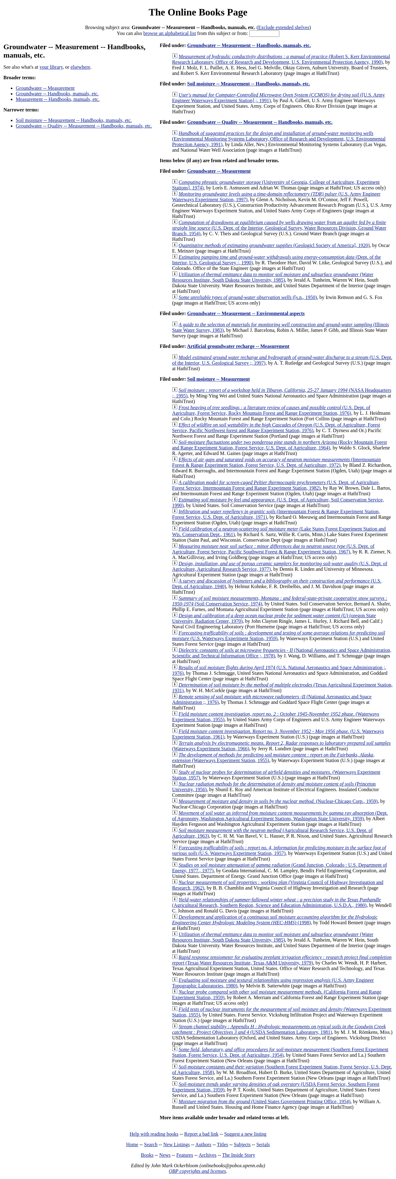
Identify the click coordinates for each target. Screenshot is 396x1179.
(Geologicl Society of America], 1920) (274, 245)
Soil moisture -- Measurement (218, 379)
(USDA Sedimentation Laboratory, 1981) (279, 1029)
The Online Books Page (197, 12)
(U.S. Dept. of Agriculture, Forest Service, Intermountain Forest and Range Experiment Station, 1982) (276, 485)
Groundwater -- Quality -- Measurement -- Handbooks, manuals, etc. (84, 125)
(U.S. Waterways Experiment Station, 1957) (279, 850)
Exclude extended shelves (283, 27)
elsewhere (80, 67)
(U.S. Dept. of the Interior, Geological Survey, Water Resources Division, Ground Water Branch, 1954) (279, 228)
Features (184, 1155)
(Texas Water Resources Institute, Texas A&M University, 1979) (281, 960)
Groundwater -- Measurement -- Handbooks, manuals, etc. (249, 45)
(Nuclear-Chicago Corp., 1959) (278, 801)
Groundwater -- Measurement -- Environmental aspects (246, 313)
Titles (222, 1144)
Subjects (242, 1144)
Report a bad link (201, 1134)
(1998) (274, 919)
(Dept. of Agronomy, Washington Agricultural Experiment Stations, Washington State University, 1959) (280, 815)
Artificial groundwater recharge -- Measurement (238, 346)
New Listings (176, 1144)
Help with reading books (154, 1134)
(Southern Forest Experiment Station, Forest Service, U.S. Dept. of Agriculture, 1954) (280, 1052)
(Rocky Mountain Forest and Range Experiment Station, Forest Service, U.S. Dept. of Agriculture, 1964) (279, 445)
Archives (208, 1155)
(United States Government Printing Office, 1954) (265, 1101)
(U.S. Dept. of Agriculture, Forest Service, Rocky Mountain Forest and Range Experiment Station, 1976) (271, 410)
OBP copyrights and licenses (197, 1171)
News (164, 1155)
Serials (263, 1144)
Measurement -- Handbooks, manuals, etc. (58, 99)
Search (151, 1144)
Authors (203, 1144)
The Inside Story (238, 1155)
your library (51, 67)
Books (147, 1155)
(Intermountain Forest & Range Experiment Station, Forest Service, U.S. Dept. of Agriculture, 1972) (276, 462)
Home (132, 1144)
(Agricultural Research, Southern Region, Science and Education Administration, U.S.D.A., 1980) (276, 902)
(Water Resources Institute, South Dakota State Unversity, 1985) (272, 277)
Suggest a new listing (245, 1134)
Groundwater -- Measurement (45, 88)
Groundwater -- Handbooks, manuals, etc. (57, 93)
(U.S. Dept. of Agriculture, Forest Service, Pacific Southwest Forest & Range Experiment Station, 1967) (273, 549)
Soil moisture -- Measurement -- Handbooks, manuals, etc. (74, 120)
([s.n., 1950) (248, 297)
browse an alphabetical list (169, 33)
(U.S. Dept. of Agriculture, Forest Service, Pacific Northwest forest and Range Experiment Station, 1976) (276, 427)
